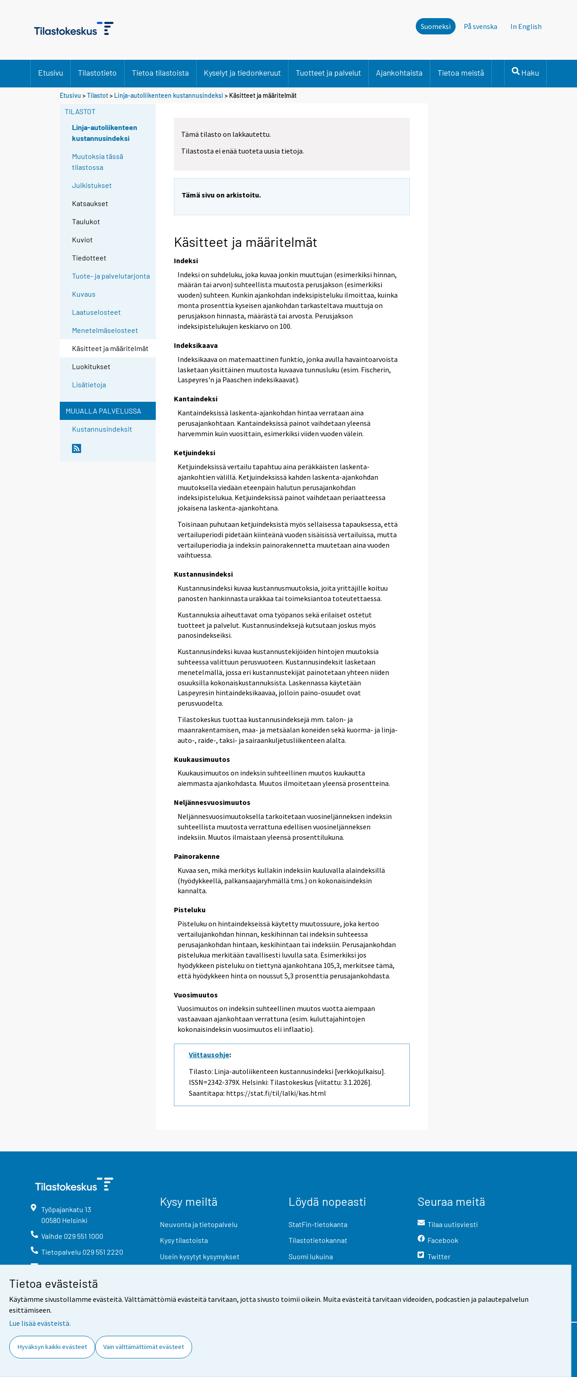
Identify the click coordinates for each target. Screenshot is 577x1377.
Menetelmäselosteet (105, 330)
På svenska (480, 26)
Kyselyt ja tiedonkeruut (242, 72)
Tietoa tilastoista (160, 72)
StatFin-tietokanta (317, 1224)
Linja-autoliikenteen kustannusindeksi (168, 95)
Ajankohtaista (399, 72)
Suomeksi (436, 26)
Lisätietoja (89, 384)
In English (526, 26)
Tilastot (97, 95)
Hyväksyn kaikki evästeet (52, 1347)
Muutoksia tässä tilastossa (97, 161)
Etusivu (50, 72)
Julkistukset (92, 185)
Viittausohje (209, 1054)
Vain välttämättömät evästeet (143, 1347)
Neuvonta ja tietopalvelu (199, 1224)
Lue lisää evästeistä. (40, 1323)
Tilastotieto (97, 72)
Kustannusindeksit (102, 428)
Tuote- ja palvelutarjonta (111, 275)
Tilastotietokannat (317, 1240)
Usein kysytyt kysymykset (200, 1256)
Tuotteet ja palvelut (328, 72)
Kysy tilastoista (184, 1240)
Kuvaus (84, 293)
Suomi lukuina (310, 1256)
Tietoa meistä (461, 72)
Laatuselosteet (96, 312)
